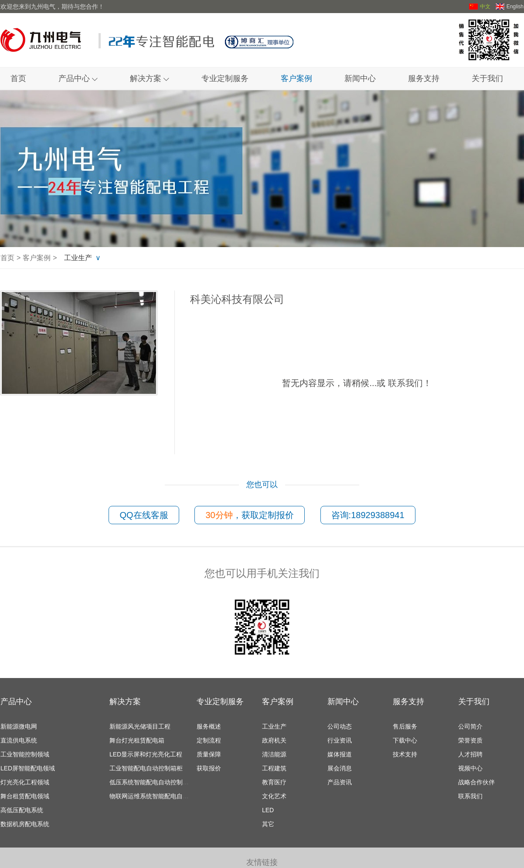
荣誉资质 (470, 740)
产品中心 (78, 78)
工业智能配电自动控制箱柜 (146, 768)
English (510, 6)
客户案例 (296, 78)
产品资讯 (339, 782)
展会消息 (339, 768)
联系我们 (405, 383)
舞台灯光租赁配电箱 (136, 740)
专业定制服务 (224, 78)
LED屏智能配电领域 (27, 768)
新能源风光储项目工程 (139, 726)
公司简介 (470, 726)
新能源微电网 (18, 726)
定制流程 (209, 740)
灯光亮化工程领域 (24, 782)
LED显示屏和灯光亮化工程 (145, 754)
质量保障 (209, 754)
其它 (268, 824)
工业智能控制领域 (24, 754)
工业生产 (78, 257)
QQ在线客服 (143, 515)
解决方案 (149, 78)
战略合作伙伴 (476, 782)
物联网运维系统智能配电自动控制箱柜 (161, 796)
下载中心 (405, 740)
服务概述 (209, 726)
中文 (479, 6)
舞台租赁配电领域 (24, 796)
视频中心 (470, 768)
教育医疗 (274, 782)
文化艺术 (274, 796)
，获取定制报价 (249, 515)
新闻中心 (360, 78)
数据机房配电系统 (24, 824)
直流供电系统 (18, 740)
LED (268, 810)
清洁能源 (274, 754)
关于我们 (487, 78)
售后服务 (405, 726)
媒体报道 (339, 754)
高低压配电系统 (21, 810)
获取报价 (209, 768)
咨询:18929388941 (368, 515)
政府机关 (274, 740)
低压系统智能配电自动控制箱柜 (152, 782)
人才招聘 (470, 754)
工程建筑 (274, 768)
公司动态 (339, 726)
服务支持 (423, 78)
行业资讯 (339, 740)
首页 (18, 78)
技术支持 (405, 754)
